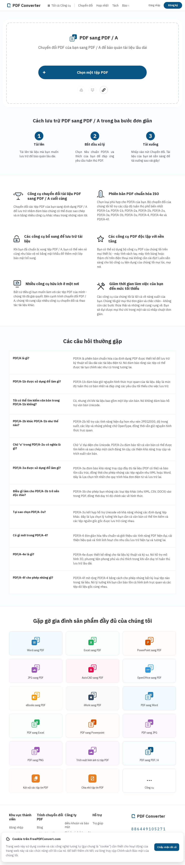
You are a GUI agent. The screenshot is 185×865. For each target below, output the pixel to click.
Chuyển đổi (85, 5)
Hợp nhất (102, 5)
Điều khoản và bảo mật (77, 825)
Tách (115, 5)
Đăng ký (173, 5)
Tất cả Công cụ (59, 5)
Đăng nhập (154, 5)
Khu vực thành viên (20, 817)
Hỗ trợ (97, 815)
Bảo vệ (126, 5)
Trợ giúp (97, 823)
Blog (40, 827)
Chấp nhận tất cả (166, 847)
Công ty (71, 815)
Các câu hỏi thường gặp (92, 341)
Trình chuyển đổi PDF (50, 817)
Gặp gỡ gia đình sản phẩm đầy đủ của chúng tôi (92, 620)
